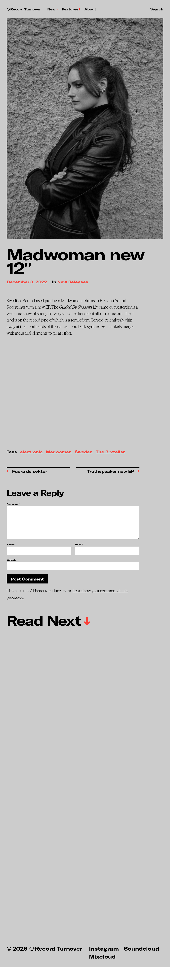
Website (11, 560)
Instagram (104, 948)
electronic (31, 452)
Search (156, 9)
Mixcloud (102, 956)
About (90, 9)
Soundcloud (141, 948)
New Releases (72, 282)
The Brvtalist (110, 452)
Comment (13, 504)
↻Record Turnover (24, 9)
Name (11, 545)
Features (70, 9)
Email (79, 545)
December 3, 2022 (27, 282)
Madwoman (59, 452)
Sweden (83, 452)
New (51, 9)
